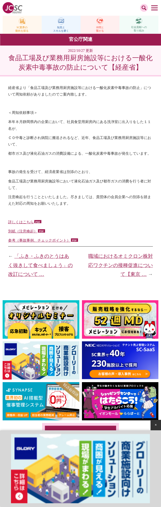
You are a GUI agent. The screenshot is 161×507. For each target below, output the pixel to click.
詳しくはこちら (21, 222)
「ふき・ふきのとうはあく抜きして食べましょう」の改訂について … (40, 265)
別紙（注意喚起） (22, 231)
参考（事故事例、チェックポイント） (39, 240)
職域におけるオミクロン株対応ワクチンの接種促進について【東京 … (120, 265)
